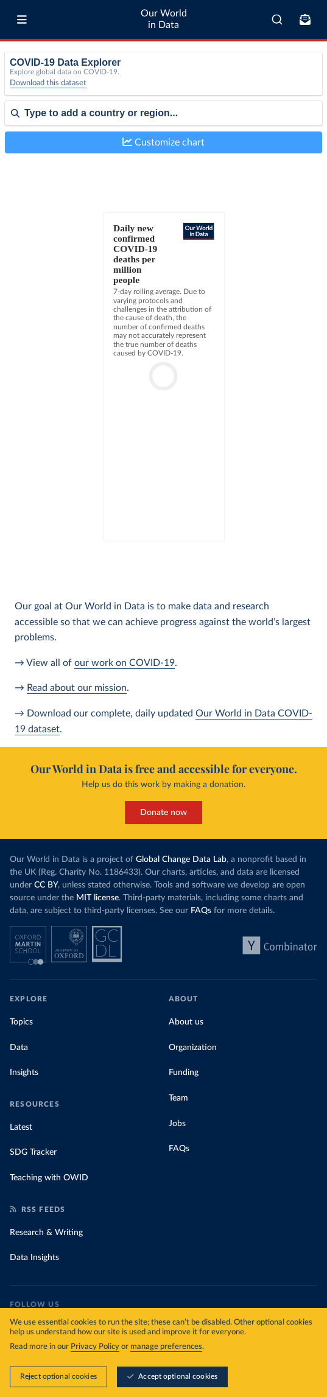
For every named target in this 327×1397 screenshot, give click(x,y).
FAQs (201, 910)
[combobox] (277, 19)
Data (19, 1047)
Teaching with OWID (49, 1178)
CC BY (46, 885)
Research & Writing (46, 1232)
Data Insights (34, 1257)
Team (178, 1098)
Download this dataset (48, 83)
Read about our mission (77, 688)
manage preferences (166, 1347)
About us (186, 1022)
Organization (193, 1047)
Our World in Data (164, 19)
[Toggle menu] (22, 19)
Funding (184, 1072)
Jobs (177, 1123)
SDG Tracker (33, 1152)
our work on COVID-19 (124, 663)
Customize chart (163, 142)
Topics (21, 1022)
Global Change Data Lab (181, 859)
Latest (21, 1127)
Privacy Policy (95, 1347)
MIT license (97, 898)
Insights (24, 1072)
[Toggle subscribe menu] (305, 19)
